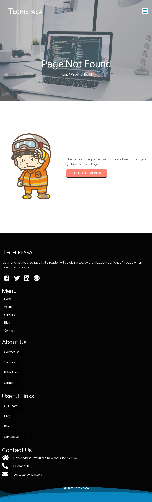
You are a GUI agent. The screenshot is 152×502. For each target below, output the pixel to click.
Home (64, 74)
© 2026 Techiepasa (76, 488)
